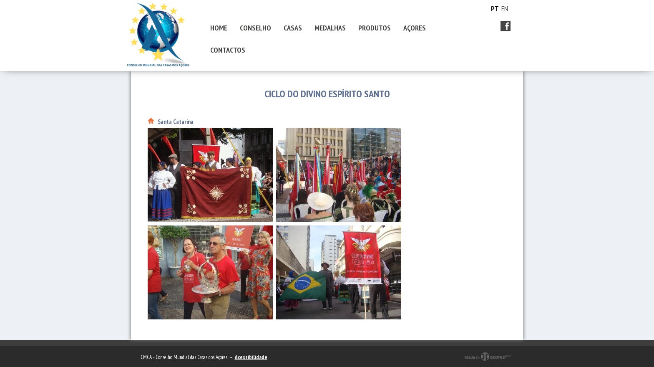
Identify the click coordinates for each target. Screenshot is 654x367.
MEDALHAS (330, 28)
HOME (218, 28)
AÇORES (414, 28)
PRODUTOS (374, 28)
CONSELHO (255, 28)
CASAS (293, 28)
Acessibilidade (251, 357)
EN (504, 8)
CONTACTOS (227, 50)
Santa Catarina (176, 122)
